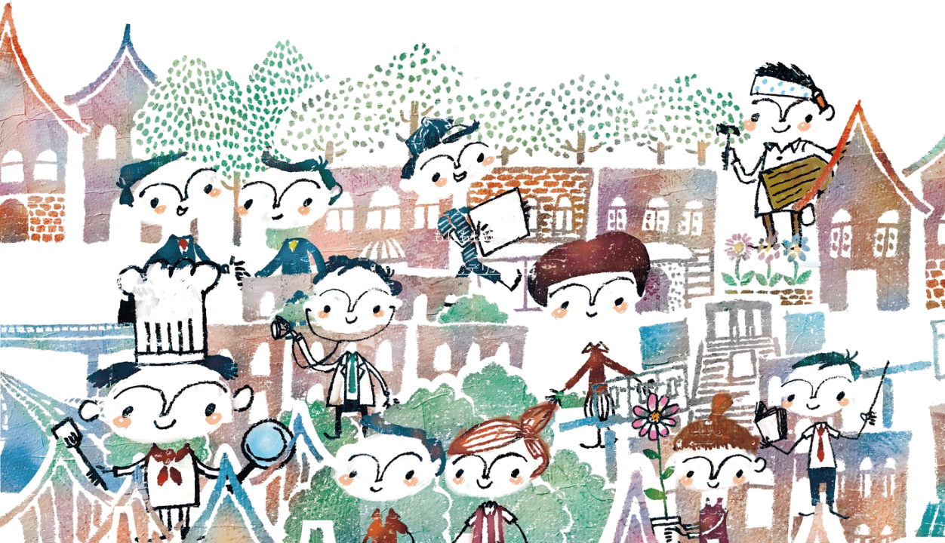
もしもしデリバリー (473, 269)
